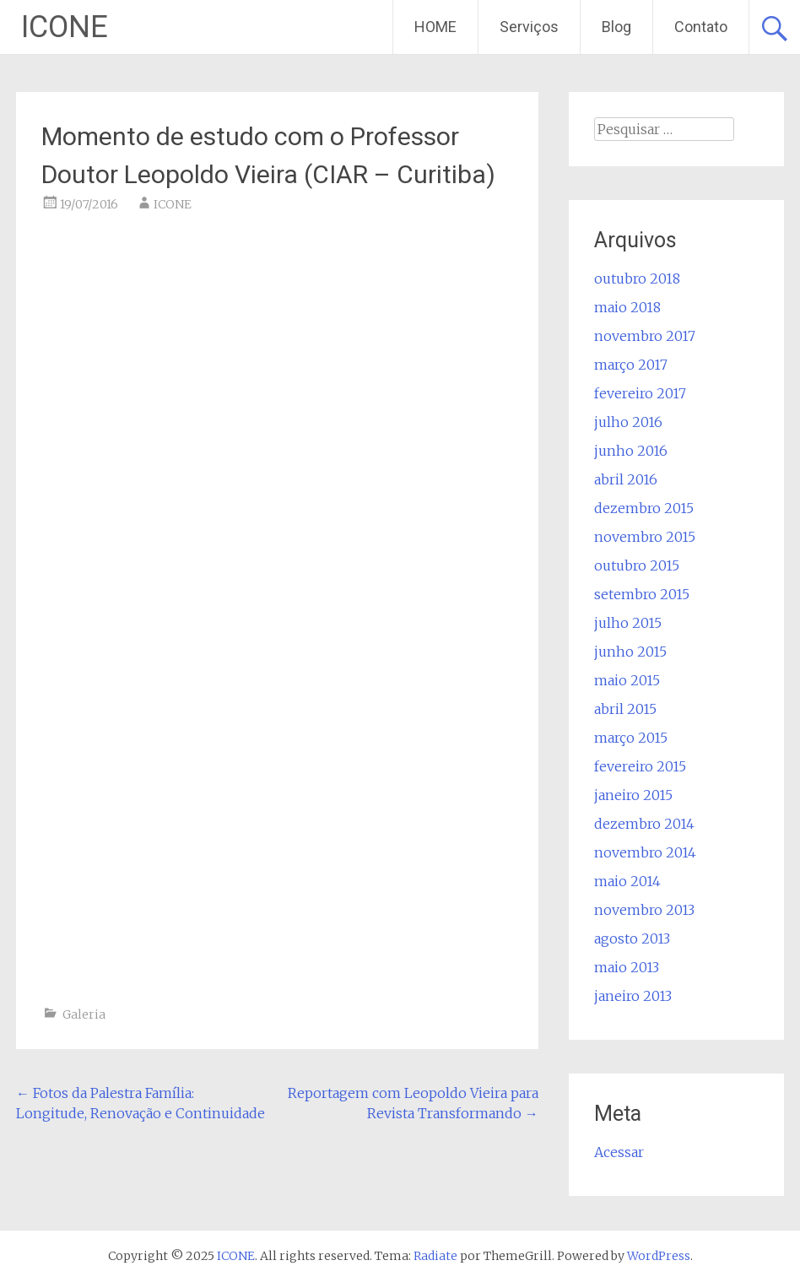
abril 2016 (625, 479)
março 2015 (631, 737)
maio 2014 (627, 881)
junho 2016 (631, 450)
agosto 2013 (632, 938)
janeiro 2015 (633, 795)
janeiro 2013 (633, 995)
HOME (435, 26)
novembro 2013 (644, 909)
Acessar (619, 1152)
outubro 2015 (636, 565)
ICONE (64, 27)
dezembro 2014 (644, 823)
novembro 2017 (644, 335)
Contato (700, 26)
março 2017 (631, 364)
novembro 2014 (645, 852)
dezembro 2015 (644, 508)
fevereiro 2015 (640, 766)
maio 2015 (627, 680)
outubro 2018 (637, 278)
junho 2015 (630, 651)
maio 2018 (627, 307)
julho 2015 (628, 622)
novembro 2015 (644, 536)
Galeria (83, 1014)
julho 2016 (628, 422)
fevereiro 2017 (640, 393)
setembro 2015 (641, 594)
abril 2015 (625, 709)
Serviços (529, 26)
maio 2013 (626, 967)
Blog (616, 26)
